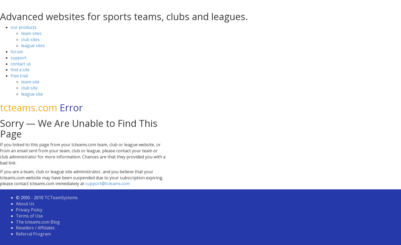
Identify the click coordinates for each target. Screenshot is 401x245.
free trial (19, 76)
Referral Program (33, 234)
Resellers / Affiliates (35, 228)
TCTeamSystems (61, 198)
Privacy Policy (29, 210)
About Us (25, 204)
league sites (33, 45)
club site (29, 88)
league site (32, 94)
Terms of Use (29, 216)
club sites (30, 39)
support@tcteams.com (107, 183)
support (19, 58)
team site (30, 82)
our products (24, 27)
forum (17, 52)
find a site (20, 70)
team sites (31, 33)
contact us (21, 64)
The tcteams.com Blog (38, 222)
